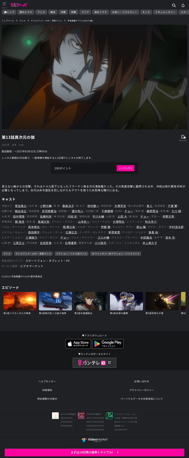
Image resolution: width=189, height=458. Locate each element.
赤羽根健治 (49, 211)
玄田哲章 (46, 243)
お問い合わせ (141, 381)
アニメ (41, 12)
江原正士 (19, 243)
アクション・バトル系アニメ (71, 253)
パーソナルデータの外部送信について (142, 398)
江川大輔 (103, 238)
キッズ (146, 12)
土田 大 (122, 216)
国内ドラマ (26, 12)
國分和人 (77, 211)
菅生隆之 (21, 206)
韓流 (52, 12)
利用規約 (47, 390)
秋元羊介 (151, 222)
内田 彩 (72, 216)
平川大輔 (98, 216)
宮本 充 (170, 238)
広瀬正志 (71, 232)
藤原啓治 (152, 211)
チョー (128, 211)
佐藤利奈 (46, 216)
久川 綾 (176, 211)
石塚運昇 (71, 243)
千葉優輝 (107, 211)
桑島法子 (68, 206)
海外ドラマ (100, 12)
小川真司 (100, 243)
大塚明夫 (118, 222)
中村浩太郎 (176, 227)
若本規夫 (34, 227)
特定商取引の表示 (47, 398)
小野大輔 (46, 206)
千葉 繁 (172, 206)
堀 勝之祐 (69, 227)
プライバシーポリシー (141, 390)
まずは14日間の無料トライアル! (94, 452)
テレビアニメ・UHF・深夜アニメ (33, 253)
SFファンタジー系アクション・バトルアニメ (115, 253)
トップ (9, 12)
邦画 (73, 12)
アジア (85, 12)
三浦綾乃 (31, 238)
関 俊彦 (19, 222)
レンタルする (125, 168)
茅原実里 (114, 232)
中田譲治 (146, 238)
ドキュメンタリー (165, 12)
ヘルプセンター (47, 381)
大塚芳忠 (120, 206)
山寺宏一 (84, 222)
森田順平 (34, 232)
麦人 (150, 206)
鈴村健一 (93, 206)
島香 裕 (153, 232)
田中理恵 (19, 216)
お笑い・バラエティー (124, 12)
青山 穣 (141, 227)
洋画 (63, 12)
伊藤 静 (105, 227)
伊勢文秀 (168, 216)
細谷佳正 (21, 211)
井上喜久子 (150, 243)
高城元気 (44, 222)
